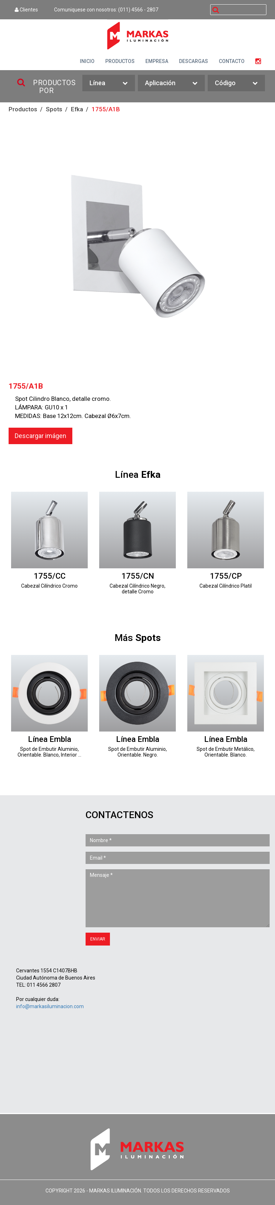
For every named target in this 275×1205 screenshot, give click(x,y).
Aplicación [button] (171, 83)
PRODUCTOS (120, 61)
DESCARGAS (193, 61)
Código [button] (236, 83)
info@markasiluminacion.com (50, 1006)
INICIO (87, 61)
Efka (77, 109)
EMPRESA (156, 61)
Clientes (26, 10)
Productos (23, 109)
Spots (54, 109)
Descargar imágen (40, 435)
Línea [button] (108, 83)
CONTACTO (232, 61)
